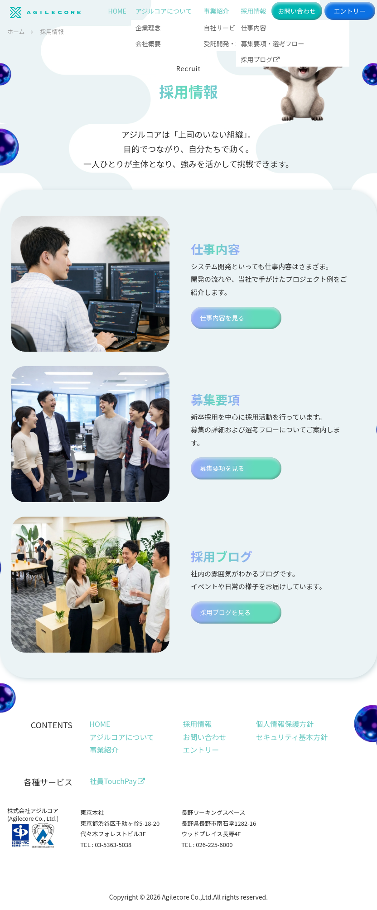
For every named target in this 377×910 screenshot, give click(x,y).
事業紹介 (216, 10)
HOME (117, 10)
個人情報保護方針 (285, 723)
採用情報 (253, 10)
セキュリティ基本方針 (292, 736)
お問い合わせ (297, 10)
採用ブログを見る (225, 612)
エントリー (350, 10)
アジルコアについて (163, 10)
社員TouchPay (117, 780)
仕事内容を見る (222, 317)
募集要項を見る (222, 468)
